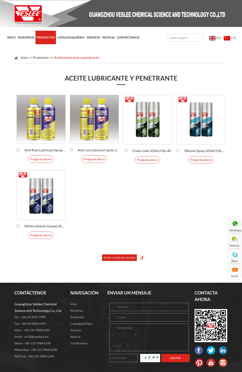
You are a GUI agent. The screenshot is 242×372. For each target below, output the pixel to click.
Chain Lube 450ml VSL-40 (151, 151)
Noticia (109, 37)
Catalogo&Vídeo (70, 37)
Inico (11, 37)
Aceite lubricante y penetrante (76, 57)
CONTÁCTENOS (30, 292)
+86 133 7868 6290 (37, 343)
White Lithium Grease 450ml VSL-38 (51, 226)
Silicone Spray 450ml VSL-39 (205, 151)
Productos (46, 37)
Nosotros (26, 37)
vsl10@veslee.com (36, 336)
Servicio (93, 37)
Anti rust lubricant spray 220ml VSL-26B (108, 150)
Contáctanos (128, 37)
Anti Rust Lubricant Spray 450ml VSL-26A (55, 150)
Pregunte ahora (40, 159)
